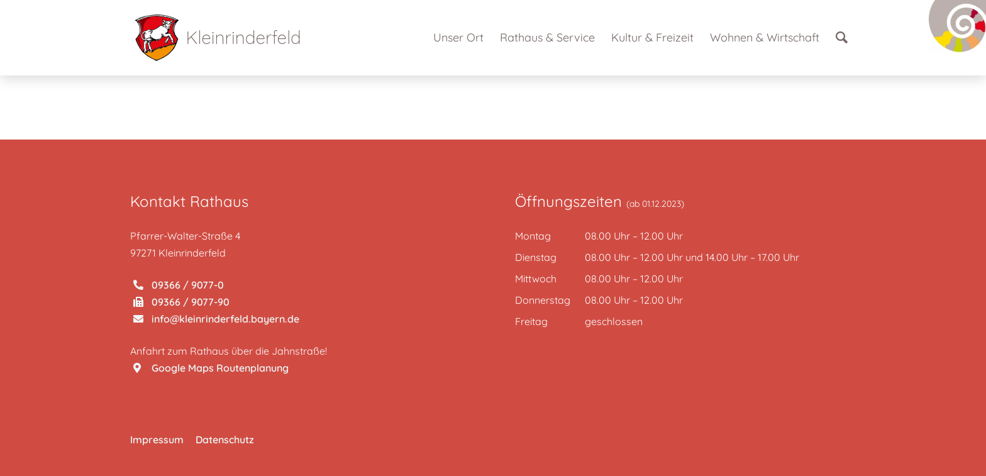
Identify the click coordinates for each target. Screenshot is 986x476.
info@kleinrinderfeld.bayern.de (216, 319)
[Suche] (842, 37)
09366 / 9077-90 (181, 302)
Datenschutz (225, 439)
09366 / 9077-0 (178, 285)
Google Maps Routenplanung (211, 368)
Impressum (157, 439)
